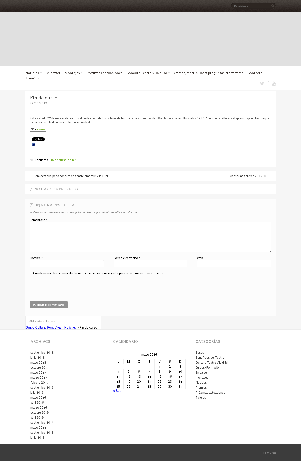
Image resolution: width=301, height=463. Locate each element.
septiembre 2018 (42, 352)
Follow (38, 129)
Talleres (201, 397)
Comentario (39, 219)
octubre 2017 (39, 367)
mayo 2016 (38, 397)
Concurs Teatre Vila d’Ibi (146, 73)
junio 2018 (37, 357)
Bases (200, 352)
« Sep (117, 390)
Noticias (32, 73)
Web (200, 257)
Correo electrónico (127, 257)
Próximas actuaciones (104, 73)
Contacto (254, 73)
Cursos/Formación (208, 367)
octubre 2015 (39, 412)
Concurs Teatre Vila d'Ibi (212, 362)
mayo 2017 (38, 372)
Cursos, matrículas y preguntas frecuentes (208, 73)
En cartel (53, 73)
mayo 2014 (38, 427)
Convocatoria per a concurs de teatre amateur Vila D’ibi (69, 175)
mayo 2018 (38, 362)
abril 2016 (37, 402)
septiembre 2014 (42, 422)
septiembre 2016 (42, 387)
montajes (202, 377)
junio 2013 (37, 437)
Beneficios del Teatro (210, 357)
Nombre (36, 257)
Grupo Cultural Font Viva (43, 327)
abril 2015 (37, 417)
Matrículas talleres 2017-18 (250, 175)
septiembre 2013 (42, 432)
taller (72, 159)
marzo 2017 (38, 377)
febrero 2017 (39, 382)
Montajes (72, 73)
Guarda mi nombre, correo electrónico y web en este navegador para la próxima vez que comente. (98, 273)
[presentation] (60, 288)
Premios (32, 78)
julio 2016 (37, 392)
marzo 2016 (38, 407)
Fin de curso (58, 159)
